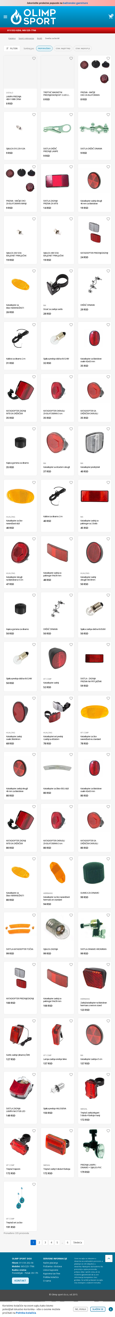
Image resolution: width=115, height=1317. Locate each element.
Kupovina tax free (51, 1273)
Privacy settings (110, 1309)
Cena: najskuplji (82, 48)
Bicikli (39, 38)
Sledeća (77, 1242)
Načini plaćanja (50, 1262)
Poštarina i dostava (52, 1266)
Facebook (105, 3)
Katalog (12, 38)
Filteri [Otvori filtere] (12, 48)
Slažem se (97, 1309)
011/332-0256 (14, 30)
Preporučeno (44, 48)
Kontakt (20, 1280)
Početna (3, 38)
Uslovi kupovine (50, 1270)
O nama (47, 1280)
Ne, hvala (80, 1309)
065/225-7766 (29, 30)
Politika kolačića (51, 1277)
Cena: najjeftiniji (63, 48)
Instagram (111, 3)
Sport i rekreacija (26, 38)
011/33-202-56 (26, 1262)
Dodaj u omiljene (34, 58)
